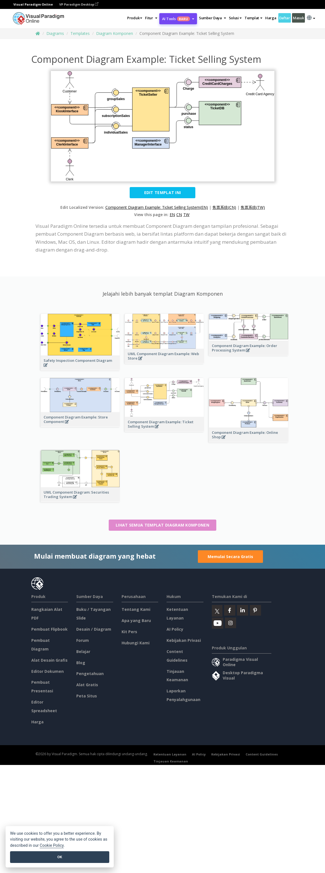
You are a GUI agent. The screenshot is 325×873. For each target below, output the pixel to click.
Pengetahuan (90, 673)
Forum (82, 640)
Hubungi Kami (136, 642)
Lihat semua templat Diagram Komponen (162, 525)
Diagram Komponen (114, 33)
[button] (151, 18)
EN (172, 214)
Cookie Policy (52, 845)
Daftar (284, 17)
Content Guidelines (262, 754)
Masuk (298, 17)
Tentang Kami (136, 609)
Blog (80, 662)
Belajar (83, 651)
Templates (80, 33)
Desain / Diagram (93, 629)
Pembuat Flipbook (49, 629)
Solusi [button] (235, 17)
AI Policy (175, 629)
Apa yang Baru (136, 620)
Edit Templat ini (162, 192)
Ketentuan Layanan (169, 754)
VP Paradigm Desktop (78, 4)
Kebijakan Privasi (184, 640)
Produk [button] (134, 17)
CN (179, 214)
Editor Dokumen (47, 671)
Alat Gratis (87, 684)
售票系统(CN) (224, 207)
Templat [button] (253, 17)
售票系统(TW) (253, 207)
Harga (270, 17)
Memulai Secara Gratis (230, 556)
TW (186, 214)
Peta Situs (86, 696)
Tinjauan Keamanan (170, 761)
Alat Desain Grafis (49, 660)
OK (59, 857)
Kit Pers (129, 631)
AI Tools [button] (178, 18)
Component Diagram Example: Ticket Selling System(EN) (156, 207)
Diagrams (55, 33)
